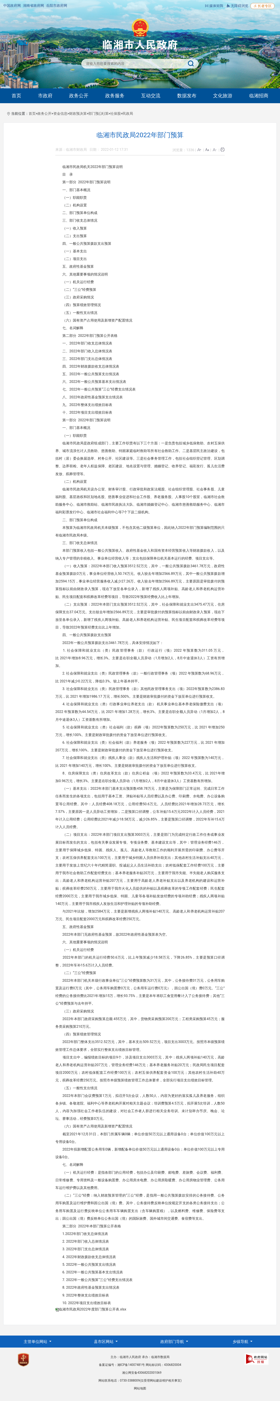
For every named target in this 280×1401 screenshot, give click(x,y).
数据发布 (186, 95)
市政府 (45, 95)
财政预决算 (78, 113)
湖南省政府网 (33, 5)
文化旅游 (222, 95)
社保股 (115, 113)
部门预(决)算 (98, 113)
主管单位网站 (36, 1341)
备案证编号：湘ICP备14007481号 (122, 1365)
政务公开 (78, 95)
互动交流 (150, 95)
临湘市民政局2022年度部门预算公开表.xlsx (92, 1309)
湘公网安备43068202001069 (141, 1372)
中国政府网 (12, 5)
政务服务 (114, 95)
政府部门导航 (172, 1341)
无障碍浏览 (237, 6)
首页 (16, 95)
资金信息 (60, 113)
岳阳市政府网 (56, 5)
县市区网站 (104, 1341)
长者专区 (262, 6)
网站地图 (140, 1388)
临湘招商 (258, 95)
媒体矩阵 (214, 6)
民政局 (127, 113)
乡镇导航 (241, 1341)
